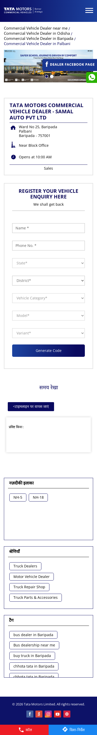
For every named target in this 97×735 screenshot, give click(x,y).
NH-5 (17, 497)
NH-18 (38, 497)
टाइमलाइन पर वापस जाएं (31, 406)
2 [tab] (51, 76)
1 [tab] (46, 76)
